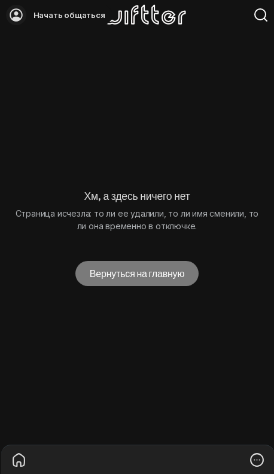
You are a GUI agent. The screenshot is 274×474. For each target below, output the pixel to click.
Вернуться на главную (137, 273)
